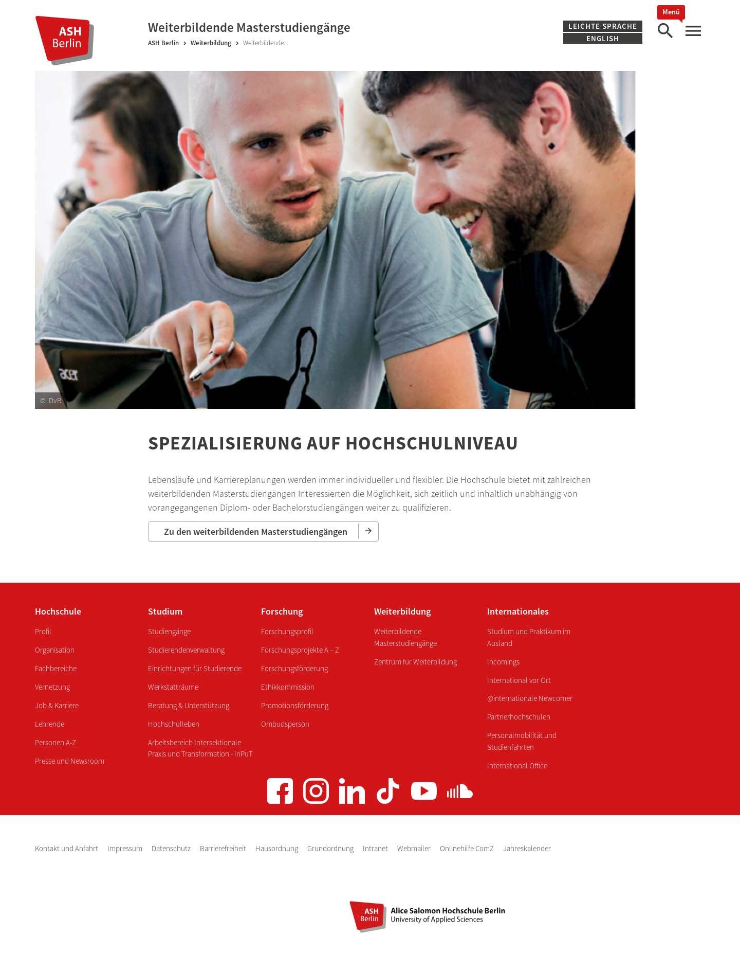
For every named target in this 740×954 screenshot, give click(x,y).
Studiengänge (169, 631)
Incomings (503, 662)
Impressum (125, 848)
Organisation (55, 650)
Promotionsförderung (294, 705)
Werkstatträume (173, 687)
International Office (517, 765)
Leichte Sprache (602, 26)
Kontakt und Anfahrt (67, 848)
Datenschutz (172, 848)
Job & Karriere (57, 705)
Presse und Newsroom (69, 761)
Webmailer (414, 848)
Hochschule (58, 611)
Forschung (282, 611)
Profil (43, 631)
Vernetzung (52, 687)
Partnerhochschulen (518, 717)
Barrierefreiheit (224, 848)
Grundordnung (331, 848)
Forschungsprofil (287, 631)
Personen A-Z (55, 742)
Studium (165, 611)
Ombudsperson (285, 724)
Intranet (376, 848)
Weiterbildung (211, 43)
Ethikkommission (287, 687)
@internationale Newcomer (529, 698)
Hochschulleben (173, 724)
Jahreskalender (527, 848)
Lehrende (49, 724)
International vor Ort (519, 680)
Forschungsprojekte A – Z (300, 650)
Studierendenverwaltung (186, 650)
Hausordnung (277, 848)
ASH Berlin (163, 43)
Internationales (518, 611)
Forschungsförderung (294, 668)
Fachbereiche (56, 668)
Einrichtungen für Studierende (195, 668)
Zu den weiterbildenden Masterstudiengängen (255, 531)
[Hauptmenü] (693, 31)
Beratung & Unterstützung (188, 705)
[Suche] (665, 31)
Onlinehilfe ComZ (467, 848)
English (602, 38)
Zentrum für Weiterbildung (415, 662)
